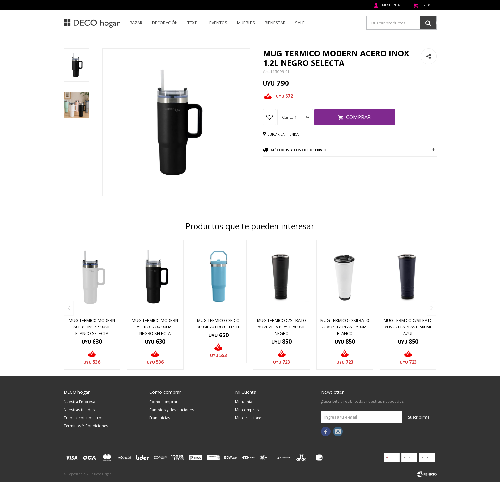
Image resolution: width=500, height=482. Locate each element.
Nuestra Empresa (79, 401)
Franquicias (159, 418)
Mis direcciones (249, 418)
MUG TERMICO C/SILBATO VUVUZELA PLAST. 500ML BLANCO (344, 326)
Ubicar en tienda (283, 134)
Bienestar (275, 22)
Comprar (358, 117)
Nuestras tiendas (79, 409)
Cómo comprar (163, 401)
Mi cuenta (243, 401)
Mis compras (247, 409)
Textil (193, 22)
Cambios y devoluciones (171, 409)
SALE (300, 22)
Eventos (218, 22)
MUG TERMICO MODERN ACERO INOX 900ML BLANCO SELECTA (92, 326)
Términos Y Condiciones (86, 426)
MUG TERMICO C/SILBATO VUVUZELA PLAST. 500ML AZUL (408, 326)
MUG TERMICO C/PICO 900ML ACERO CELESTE (218, 323)
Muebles (246, 22)
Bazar (136, 22)
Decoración (165, 22)
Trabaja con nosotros (83, 418)
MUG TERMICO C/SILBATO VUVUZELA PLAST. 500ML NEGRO (281, 326)
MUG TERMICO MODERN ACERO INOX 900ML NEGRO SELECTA (155, 326)
